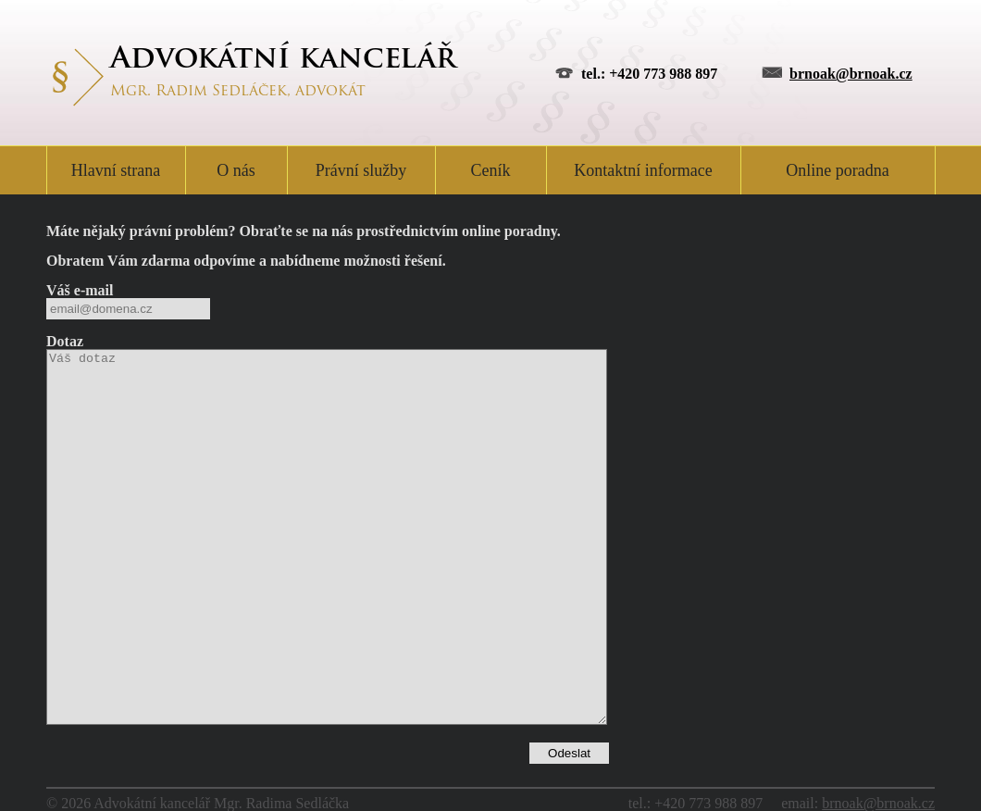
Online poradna (837, 170)
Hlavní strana (115, 170)
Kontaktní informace (643, 170)
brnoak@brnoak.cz (851, 73)
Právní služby (361, 170)
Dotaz (64, 341)
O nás (236, 170)
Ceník (491, 170)
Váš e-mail (79, 290)
